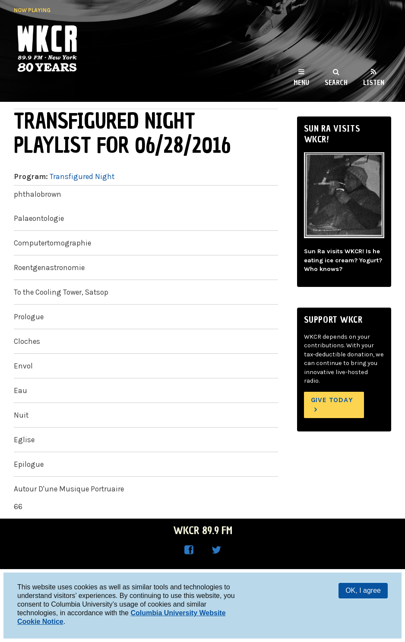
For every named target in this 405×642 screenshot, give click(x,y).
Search (336, 82)
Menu (301, 82)
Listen (373, 82)
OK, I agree (363, 590)
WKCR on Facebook (189, 550)
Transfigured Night (82, 176)
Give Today (332, 400)
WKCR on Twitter (216, 550)
